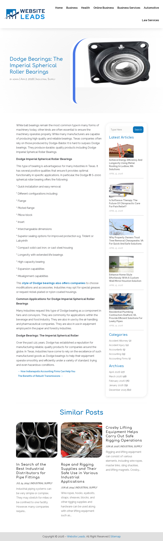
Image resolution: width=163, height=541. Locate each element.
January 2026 (116, 385)
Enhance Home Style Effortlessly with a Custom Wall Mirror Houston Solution (125, 277)
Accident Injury (117, 345)
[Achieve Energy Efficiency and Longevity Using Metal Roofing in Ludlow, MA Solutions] (121, 149)
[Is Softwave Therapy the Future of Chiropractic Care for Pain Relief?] (121, 190)
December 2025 (117, 390)
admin (16, 79)
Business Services (128, 7)
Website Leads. (76, 536)
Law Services (150, 20)
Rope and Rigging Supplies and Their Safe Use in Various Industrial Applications (79, 473)
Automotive (151, 7)
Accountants (115, 349)
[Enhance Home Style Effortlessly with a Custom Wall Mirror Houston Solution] (121, 264)
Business (72, 7)
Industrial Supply (45, 79)
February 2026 (117, 381)
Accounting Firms (118, 358)
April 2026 (114, 372)
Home (59, 7)
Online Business (103, 7)
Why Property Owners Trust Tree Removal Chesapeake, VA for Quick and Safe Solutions (126, 240)
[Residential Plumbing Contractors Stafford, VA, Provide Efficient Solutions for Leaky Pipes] (121, 301)
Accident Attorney (118, 340)
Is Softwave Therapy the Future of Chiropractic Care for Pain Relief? (124, 203)
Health (85, 7)
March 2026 (115, 376)
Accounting (115, 354)
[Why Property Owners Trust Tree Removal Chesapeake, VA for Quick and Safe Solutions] (121, 227)
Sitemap (116, 536)
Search (138, 129)
